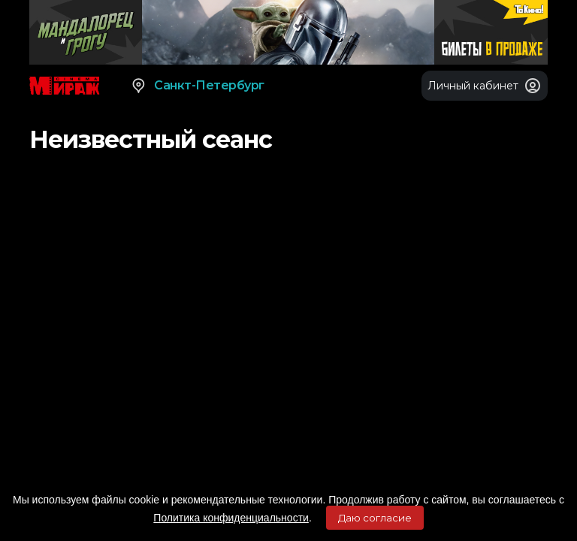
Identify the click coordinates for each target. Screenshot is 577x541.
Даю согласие (375, 518)
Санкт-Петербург (197, 86)
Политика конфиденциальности (231, 518)
